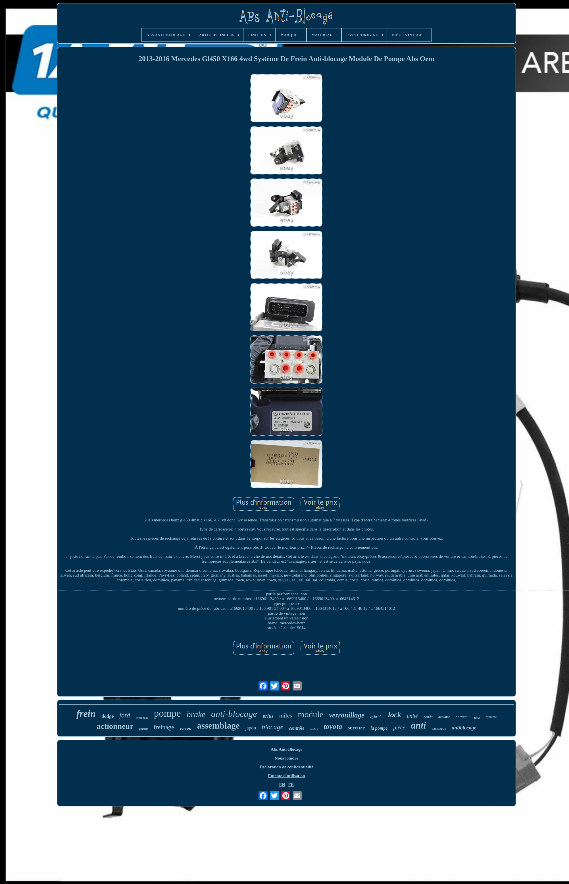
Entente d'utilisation (286, 775)
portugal (462, 717)
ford (124, 715)
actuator (444, 717)
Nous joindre (286, 758)
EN (282, 784)
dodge (107, 716)
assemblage (218, 726)
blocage (272, 727)
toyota (333, 726)
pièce (399, 727)
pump (143, 728)
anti (418, 725)
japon (250, 728)
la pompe (378, 728)
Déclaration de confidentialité (286, 767)
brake (196, 714)
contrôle (296, 728)
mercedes (142, 717)
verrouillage (346, 715)
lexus (477, 717)
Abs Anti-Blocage (286, 749)
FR (291, 784)
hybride (376, 717)
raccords (439, 728)
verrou (185, 728)
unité (412, 716)
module (310, 714)
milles (314, 729)
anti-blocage (234, 714)
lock (394, 714)
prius (268, 716)
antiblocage (464, 728)
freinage (164, 727)
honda (428, 717)
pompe (167, 713)
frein (86, 713)
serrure (356, 728)
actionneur (115, 726)
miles (285, 715)
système (491, 717)
